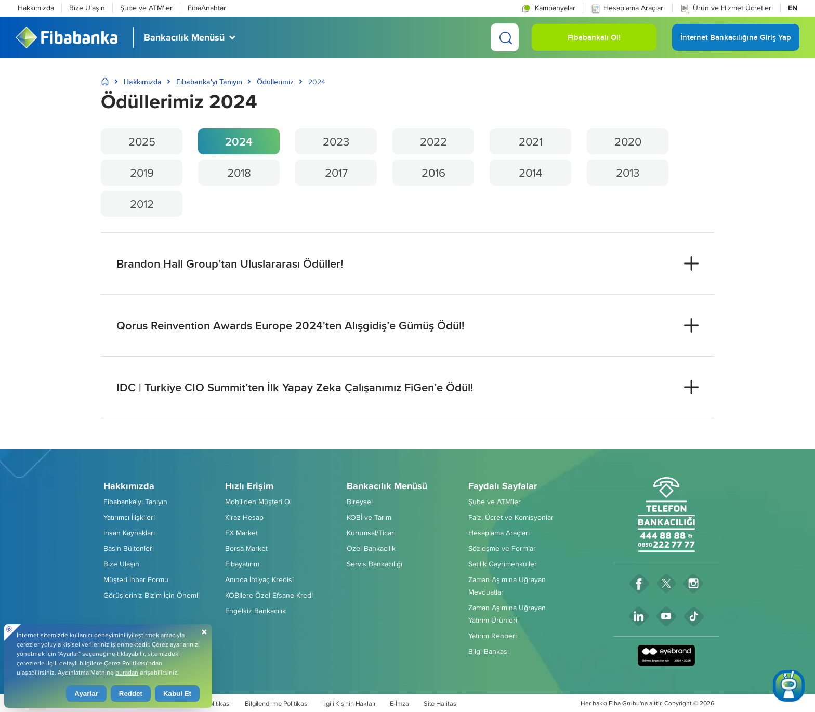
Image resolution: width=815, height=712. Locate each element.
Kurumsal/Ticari (371, 533)
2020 (627, 141)
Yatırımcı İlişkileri (129, 517)
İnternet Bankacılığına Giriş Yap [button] (735, 41)
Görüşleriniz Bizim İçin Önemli (151, 595)
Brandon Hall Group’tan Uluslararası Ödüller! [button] (229, 263)
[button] (547, 8)
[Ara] (505, 37)
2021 (531, 141)
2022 (433, 141)
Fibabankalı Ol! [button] (594, 41)
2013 (627, 172)
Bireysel (360, 501)
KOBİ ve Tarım (369, 517)
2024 (239, 141)
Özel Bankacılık (371, 548)
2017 (336, 172)
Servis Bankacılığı (374, 564)
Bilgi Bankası (488, 651)
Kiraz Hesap (244, 517)
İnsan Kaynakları (129, 533)
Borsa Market (246, 548)
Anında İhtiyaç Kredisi (259, 579)
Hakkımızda (36, 8)
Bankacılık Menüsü (387, 486)
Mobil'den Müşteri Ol (258, 501)
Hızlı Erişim (249, 486)
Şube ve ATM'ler (146, 8)
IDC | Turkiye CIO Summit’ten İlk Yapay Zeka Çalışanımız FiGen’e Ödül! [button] (294, 387)
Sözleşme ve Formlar (502, 548)
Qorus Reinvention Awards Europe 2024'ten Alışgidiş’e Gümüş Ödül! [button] (290, 325)
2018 (239, 172)
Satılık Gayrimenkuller (502, 564)
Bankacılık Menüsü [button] (184, 37)
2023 (336, 141)
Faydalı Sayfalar (502, 486)
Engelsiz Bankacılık (255, 610)
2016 (433, 172)
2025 (141, 141)
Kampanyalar (547, 8)
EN (792, 8)
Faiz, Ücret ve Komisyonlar (511, 517)
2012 (142, 203)
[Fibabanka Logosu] (66, 37)
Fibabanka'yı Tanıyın (209, 81)
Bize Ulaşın (87, 8)
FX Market (241, 533)
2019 (142, 172)
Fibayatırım (242, 564)
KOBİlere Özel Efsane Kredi (269, 595)
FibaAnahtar (207, 8)
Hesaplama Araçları (627, 8)
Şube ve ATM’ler (494, 501)
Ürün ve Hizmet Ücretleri (726, 8)
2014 (530, 172)
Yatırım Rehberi (492, 635)
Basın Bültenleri (128, 548)
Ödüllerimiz (275, 81)
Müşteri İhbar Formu (135, 579)
